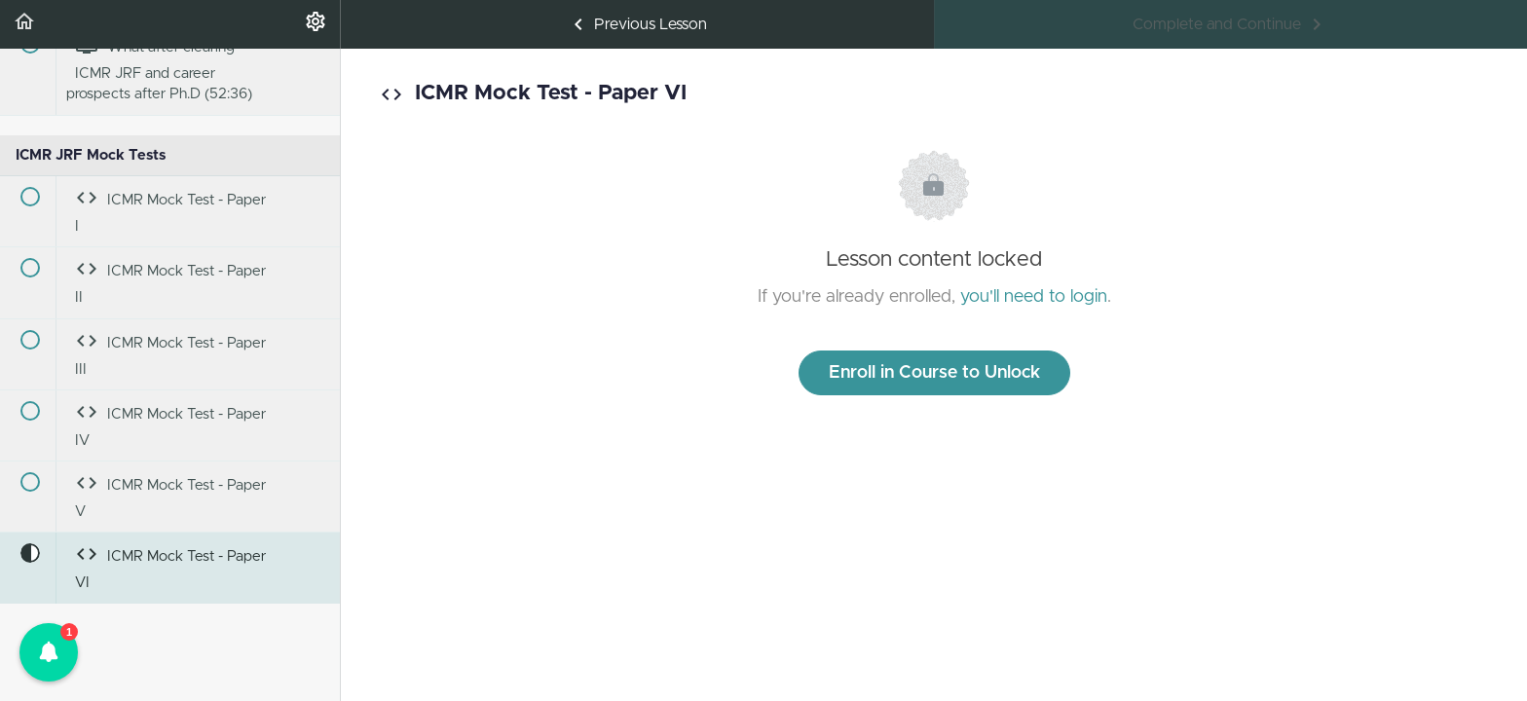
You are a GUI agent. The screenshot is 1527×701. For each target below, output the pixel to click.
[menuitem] (315, 24)
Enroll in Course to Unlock (934, 373)
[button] (24, 24)
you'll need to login (1033, 297)
